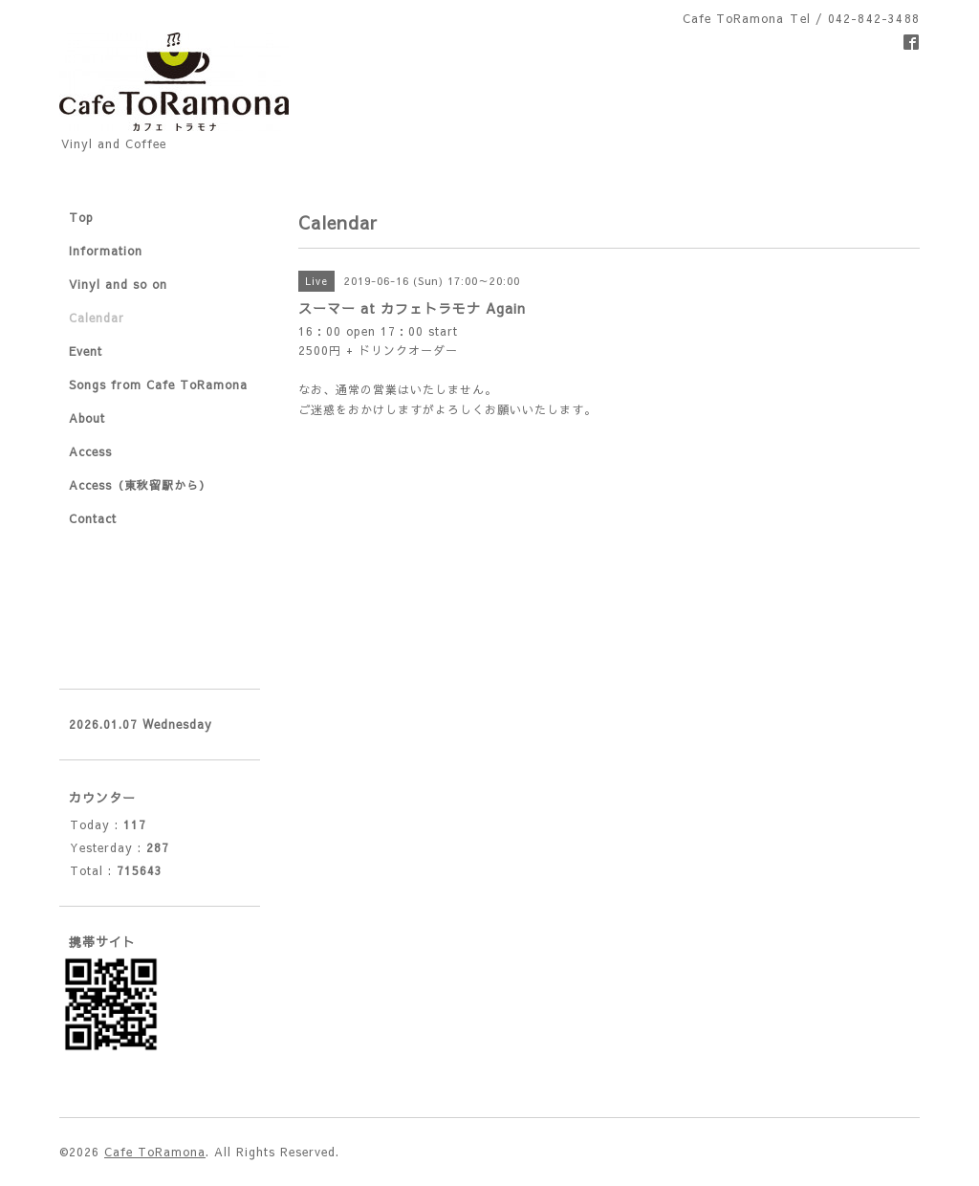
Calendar (96, 317)
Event (85, 351)
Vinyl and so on (118, 284)
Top (81, 217)
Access (90, 451)
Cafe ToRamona (155, 1151)
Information (105, 250)
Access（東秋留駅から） (140, 485)
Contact (93, 518)
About (87, 418)
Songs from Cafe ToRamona (158, 384)
